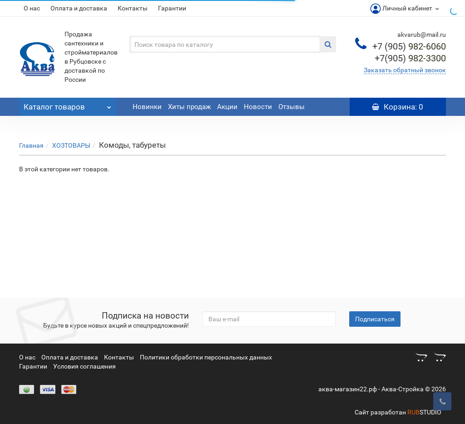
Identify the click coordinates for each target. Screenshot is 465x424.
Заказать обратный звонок (405, 70)
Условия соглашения (84, 366)
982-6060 (409, 46)
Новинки (147, 107)
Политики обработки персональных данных (206, 357)
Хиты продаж (189, 107)
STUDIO (424, 412)
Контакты (133, 8)
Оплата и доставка (78, 8)
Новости (258, 107)
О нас (32, 8)
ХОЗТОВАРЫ (71, 145)
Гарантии (172, 8)
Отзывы (291, 107)
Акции (227, 107)
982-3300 (410, 58)
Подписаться (375, 319)
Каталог (67, 104)
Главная (31, 145)
